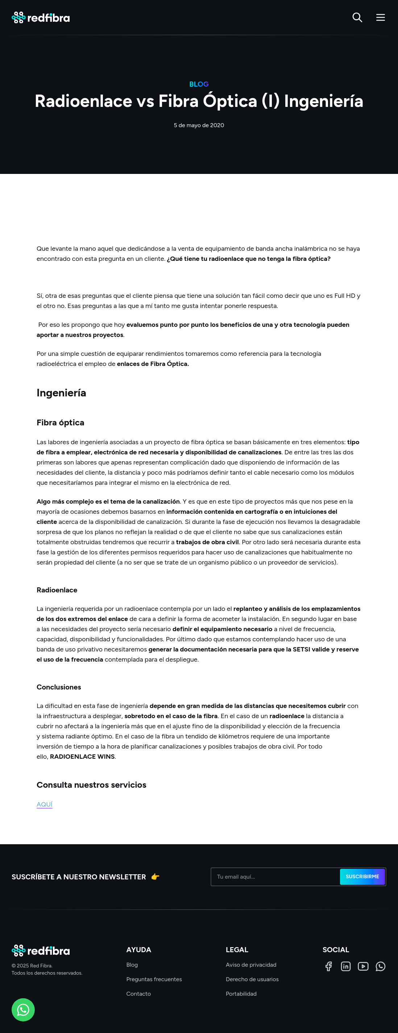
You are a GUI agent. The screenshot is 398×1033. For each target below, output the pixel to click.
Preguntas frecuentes (154, 979)
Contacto (138, 993)
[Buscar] (357, 17)
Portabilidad (241, 993)
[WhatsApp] (380, 966)
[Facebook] (328, 966)
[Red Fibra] (41, 18)
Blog (132, 964)
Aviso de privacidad (251, 964)
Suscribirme (362, 877)
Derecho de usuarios (252, 979)
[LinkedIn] (346, 966)
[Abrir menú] (380, 17)
